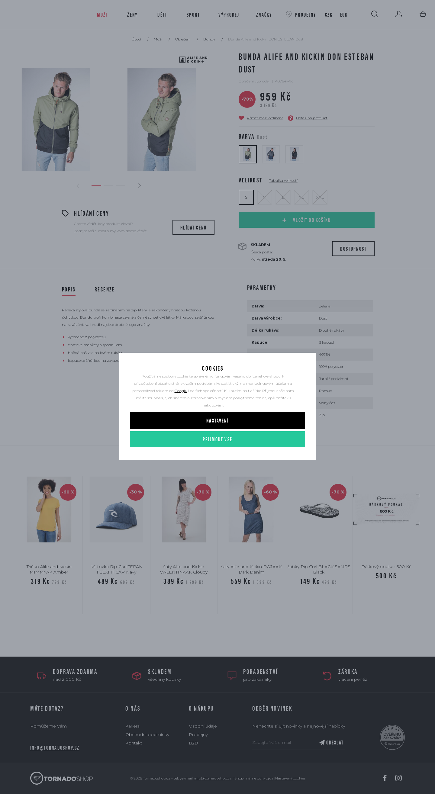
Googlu (181, 404)
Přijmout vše (217, 452)
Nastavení (217, 433)
